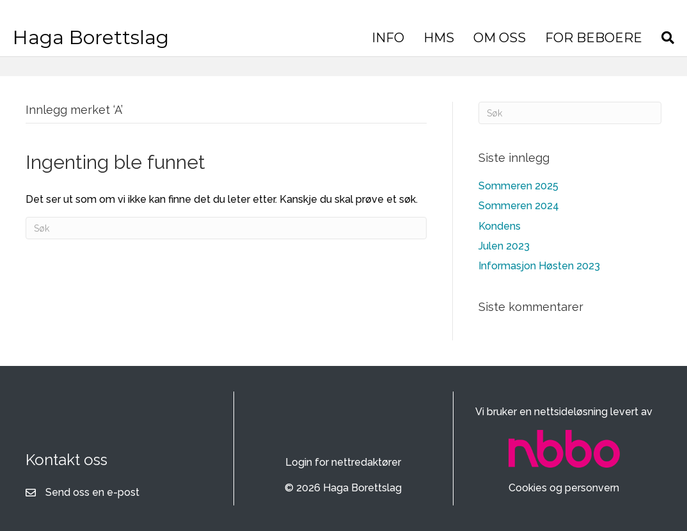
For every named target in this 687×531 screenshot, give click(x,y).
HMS (442, 37)
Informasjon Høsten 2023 (539, 266)
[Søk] (666, 37)
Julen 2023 (504, 246)
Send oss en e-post (92, 492)
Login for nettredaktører (343, 462)
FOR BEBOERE (596, 37)
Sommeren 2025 (518, 186)
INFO (391, 37)
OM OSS (503, 37)
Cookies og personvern (564, 488)
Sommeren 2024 (518, 206)
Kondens (499, 226)
